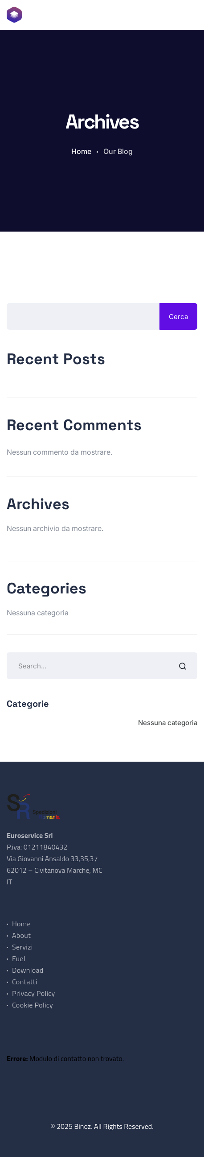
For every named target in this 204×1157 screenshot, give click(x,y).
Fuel (18, 958)
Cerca (178, 316)
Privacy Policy (33, 993)
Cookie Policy (32, 1004)
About (21, 935)
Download (28, 970)
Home (81, 151)
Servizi (22, 946)
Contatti (24, 981)
